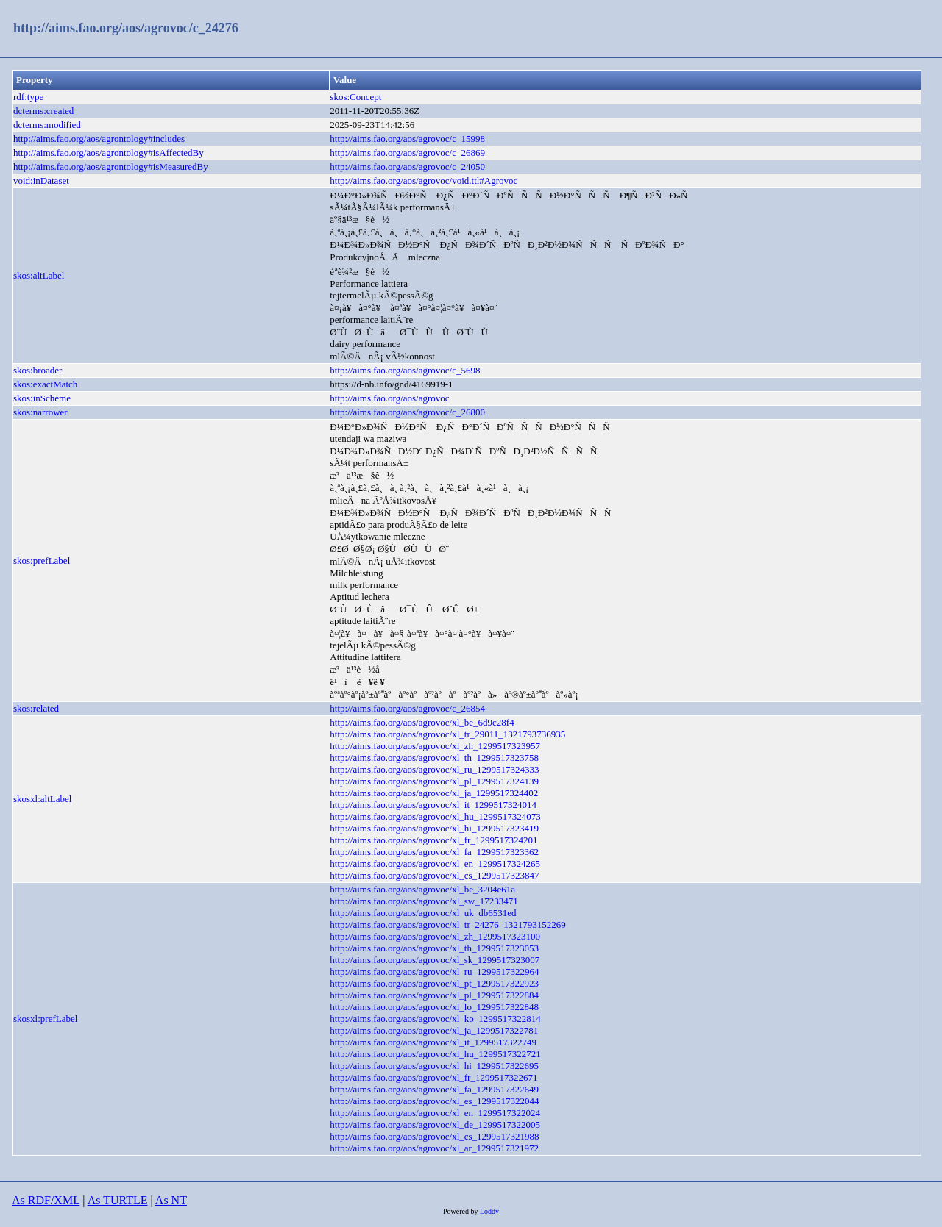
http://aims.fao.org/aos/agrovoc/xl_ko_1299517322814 (435, 1018)
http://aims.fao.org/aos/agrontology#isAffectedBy (108, 152)
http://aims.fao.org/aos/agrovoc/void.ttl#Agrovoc (423, 180)
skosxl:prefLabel (45, 1018)
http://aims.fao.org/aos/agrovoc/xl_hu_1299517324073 (435, 816)
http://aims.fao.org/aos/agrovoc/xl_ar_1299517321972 (434, 1147)
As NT (171, 1200)
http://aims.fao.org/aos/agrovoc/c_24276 (125, 28)
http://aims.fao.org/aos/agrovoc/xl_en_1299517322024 (435, 1112)
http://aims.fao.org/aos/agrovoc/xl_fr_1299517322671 (433, 1077)
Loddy (489, 1211)
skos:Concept (355, 96)
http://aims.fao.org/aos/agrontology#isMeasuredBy (110, 166)
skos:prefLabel (41, 560)
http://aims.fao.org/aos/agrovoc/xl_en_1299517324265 (435, 863)
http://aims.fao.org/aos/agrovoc (389, 398)
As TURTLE (118, 1200)
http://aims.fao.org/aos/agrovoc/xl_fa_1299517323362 (434, 851)
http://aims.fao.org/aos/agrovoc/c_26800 (407, 412)
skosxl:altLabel (42, 798)
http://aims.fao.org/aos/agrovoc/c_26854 (407, 708)
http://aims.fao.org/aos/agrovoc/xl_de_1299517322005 (435, 1124)
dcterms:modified (47, 124)
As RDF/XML (45, 1200)
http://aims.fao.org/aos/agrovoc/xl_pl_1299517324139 (434, 781)
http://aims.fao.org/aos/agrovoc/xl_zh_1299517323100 (435, 936)
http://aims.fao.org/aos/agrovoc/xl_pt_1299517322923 (434, 983)
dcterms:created (43, 110)
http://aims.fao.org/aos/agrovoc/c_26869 (407, 152)
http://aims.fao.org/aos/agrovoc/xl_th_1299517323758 (434, 757)
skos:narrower (40, 412)
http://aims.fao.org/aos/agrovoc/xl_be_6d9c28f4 (422, 722)
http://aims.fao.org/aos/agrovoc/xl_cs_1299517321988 (434, 1136)
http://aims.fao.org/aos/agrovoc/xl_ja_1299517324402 (434, 792)
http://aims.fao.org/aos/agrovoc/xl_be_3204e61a (422, 889)
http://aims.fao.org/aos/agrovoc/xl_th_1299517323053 (434, 948)
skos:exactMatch (45, 384)
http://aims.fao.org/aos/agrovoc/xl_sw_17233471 (423, 900)
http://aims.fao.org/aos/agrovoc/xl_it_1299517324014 (433, 804)
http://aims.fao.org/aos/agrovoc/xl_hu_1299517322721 (435, 1053)
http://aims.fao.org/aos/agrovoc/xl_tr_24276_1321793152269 (447, 924)
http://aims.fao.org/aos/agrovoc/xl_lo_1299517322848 (434, 1006)
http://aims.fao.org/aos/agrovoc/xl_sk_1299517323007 (434, 959)
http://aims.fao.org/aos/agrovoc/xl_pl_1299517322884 (434, 995)
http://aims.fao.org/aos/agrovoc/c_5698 (405, 370)
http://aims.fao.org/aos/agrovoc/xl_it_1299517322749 (433, 1042)
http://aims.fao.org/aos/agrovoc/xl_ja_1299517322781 (434, 1030)
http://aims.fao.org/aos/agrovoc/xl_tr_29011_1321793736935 (447, 734)
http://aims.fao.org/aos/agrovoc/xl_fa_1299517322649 (434, 1089)
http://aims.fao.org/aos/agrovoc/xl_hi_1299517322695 (434, 1065)
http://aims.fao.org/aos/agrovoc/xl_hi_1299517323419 (434, 828)
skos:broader (37, 370)
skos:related (36, 708)
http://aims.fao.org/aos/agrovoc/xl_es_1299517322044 (434, 1100)
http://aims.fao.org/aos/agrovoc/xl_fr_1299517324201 (433, 839)
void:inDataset (41, 180)
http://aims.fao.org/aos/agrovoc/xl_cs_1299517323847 (434, 875)
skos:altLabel (38, 275)
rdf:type (28, 96)
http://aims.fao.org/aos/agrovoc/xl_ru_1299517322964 (434, 971)
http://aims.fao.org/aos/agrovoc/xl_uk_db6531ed (423, 912)
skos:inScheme (42, 398)
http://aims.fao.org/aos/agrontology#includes (99, 138)
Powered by (461, 1211)
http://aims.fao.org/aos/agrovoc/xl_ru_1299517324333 (434, 769)
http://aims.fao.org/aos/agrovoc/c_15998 (407, 138)
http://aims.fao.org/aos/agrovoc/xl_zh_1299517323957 (435, 745)
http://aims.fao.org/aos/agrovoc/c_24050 (407, 166)
